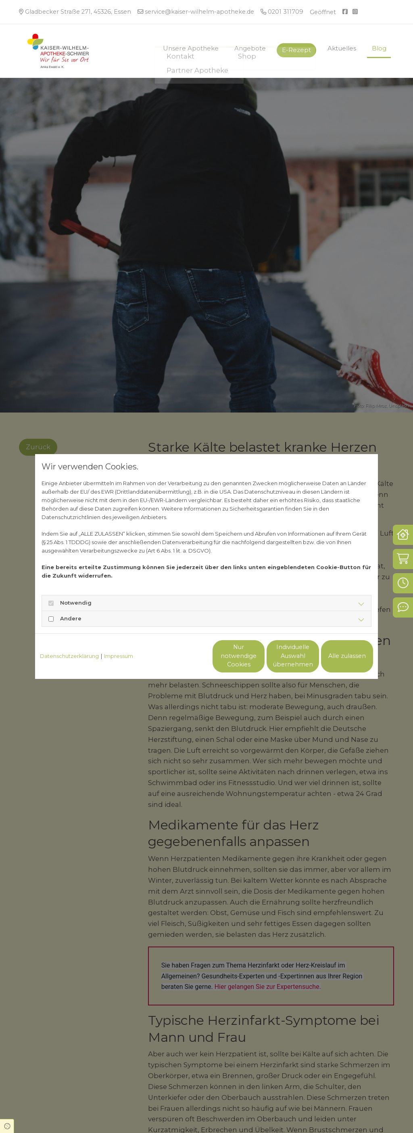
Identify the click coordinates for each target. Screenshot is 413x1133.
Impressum (118, 656)
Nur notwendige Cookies (183, 656)
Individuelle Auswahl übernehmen (259, 656)
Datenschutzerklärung (69, 656)
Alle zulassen (336, 656)
